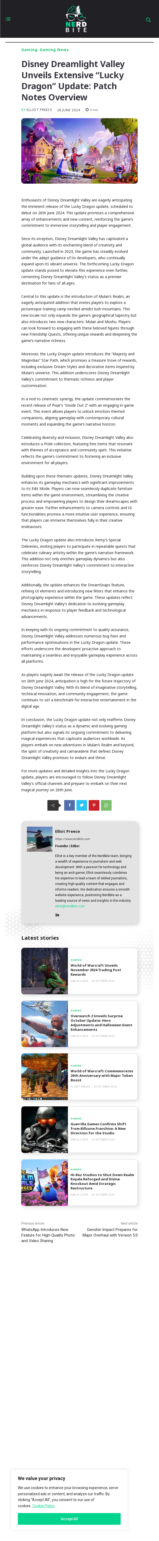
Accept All (69, 1519)
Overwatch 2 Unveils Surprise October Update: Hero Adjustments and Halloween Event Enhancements (101, 1022)
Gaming (29, 50)
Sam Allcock (79, 980)
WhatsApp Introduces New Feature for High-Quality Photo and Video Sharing (48, 1235)
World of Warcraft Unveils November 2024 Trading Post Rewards (96, 970)
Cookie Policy (43, 1506)
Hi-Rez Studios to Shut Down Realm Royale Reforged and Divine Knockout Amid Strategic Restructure (102, 1181)
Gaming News (54, 50)
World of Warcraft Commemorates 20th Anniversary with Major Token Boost (102, 1075)
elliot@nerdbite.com (70, 906)
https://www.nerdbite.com (72, 839)
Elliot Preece (39, 110)
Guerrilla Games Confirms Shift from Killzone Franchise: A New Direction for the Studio (98, 1128)
